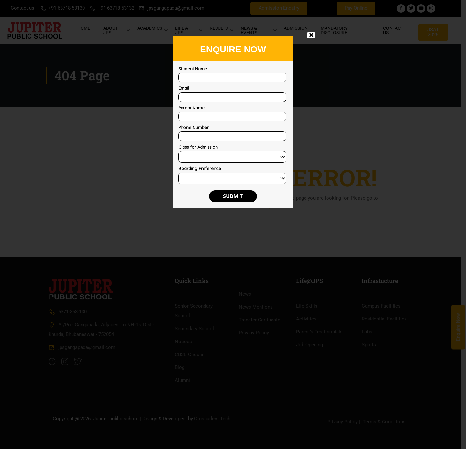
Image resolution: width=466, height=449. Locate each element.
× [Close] (311, 35)
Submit (233, 196)
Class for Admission (198, 147)
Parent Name (191, 107)
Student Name (192, 68)
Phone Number (193, 127)
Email (183, 88)
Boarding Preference (199, 168)
